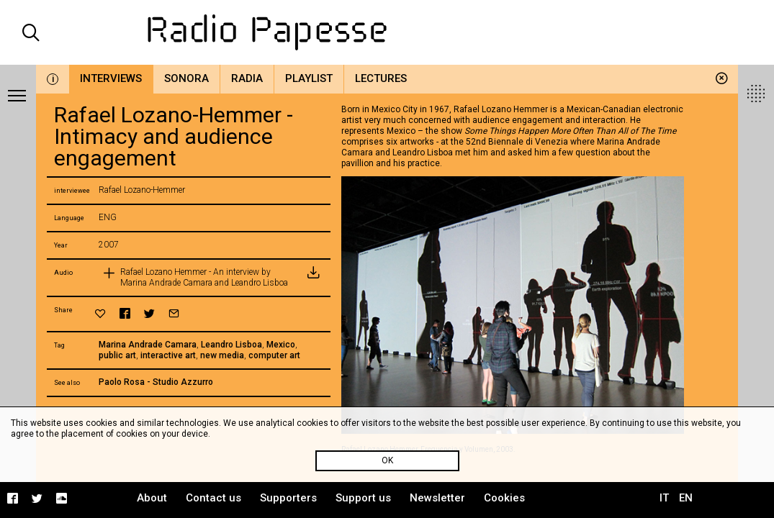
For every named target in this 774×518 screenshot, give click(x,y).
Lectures (381, 78)
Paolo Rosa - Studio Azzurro (156, 382)
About (152, 497)
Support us (363, 497)
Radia (247, 78)
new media (222, 355)
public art (117, 355)
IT (664, 497)
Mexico (280, 345)
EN (686, 497)
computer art (274, 355)
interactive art (168, 355)
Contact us (213, 497)
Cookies (504, 497)
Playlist (309, 78)
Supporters (288, 497)
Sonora (186, 78)
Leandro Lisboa (231, 345)
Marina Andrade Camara (148, 345)
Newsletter (437, 497)
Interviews (111, 78)
